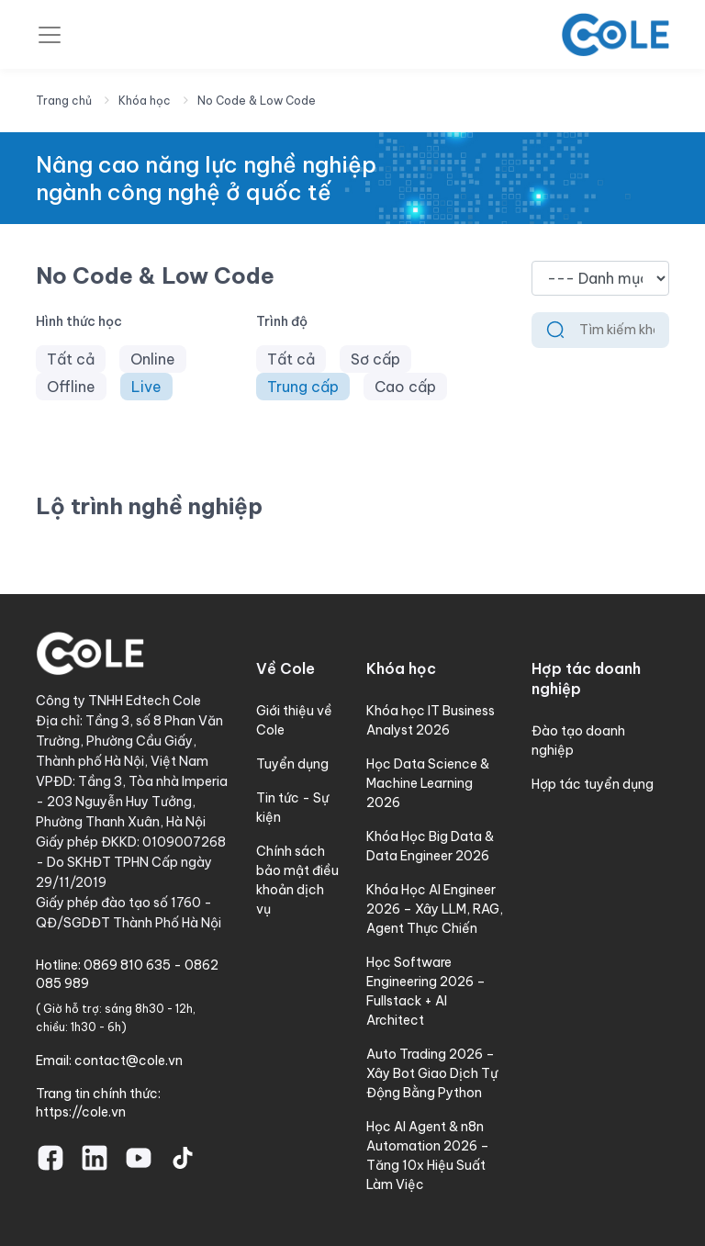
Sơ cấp (375, 359)
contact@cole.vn (128, 1060)
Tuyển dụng (292, 764)
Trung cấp (303, 386)
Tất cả (71, 359)
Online (152, 359)
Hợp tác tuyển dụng (593, 784)
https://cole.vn (81, 1112)
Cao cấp (405, 386)
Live (146, 386)
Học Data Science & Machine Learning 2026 (427, 783)
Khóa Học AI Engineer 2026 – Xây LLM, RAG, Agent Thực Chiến (434, 909)
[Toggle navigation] (49, 35)
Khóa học (144, 100)
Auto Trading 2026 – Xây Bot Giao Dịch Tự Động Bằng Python (432, 1073)
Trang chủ (64, 100)
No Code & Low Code (256, 100)
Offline (71, 386)
